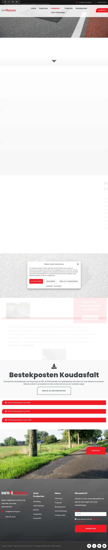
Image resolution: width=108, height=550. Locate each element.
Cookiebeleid (49, 286)
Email (77, 511)
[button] (78, 264)
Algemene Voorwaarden (23, 546)
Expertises (43, 8)
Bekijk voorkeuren (69, 281)
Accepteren (36, 281)
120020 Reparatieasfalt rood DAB (17, 412)
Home (33, 8)
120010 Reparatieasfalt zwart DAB (17, 403)
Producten (56, 8)
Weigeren (50, 281)
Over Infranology (58, 12)
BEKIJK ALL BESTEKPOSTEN (54, 391)
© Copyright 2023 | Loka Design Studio (46, 546)
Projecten (69, 8)
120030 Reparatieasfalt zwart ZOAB (18, 420)
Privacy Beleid (57, 286)
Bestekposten (81, 8)
